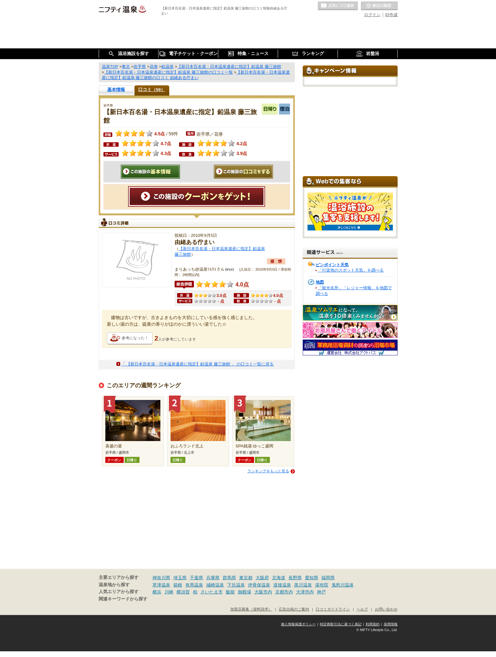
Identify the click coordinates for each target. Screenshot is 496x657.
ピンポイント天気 (332, 264)
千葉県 (196, 577)
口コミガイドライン (333, 609)
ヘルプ (362, 609)
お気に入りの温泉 (338, 6)
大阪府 (262, 577)
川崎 (168, 591)
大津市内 (305, 591)
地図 (320, 282)
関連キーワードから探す (123, 599)
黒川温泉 (303, 584)
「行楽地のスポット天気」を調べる (351, 270)
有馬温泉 (194, 584)
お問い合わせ (386, 609)
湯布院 (321, 584)
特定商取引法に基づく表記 (341, 624)
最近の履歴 (379, 6)
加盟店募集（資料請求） (251, 609)
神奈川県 (161, 577)
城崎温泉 (215, 584)
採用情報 (391, 624)
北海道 (278, 577)
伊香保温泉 (259, 584)
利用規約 (373, 624)
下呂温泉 (236, 584)
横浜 (156, 591)
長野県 (295, 577)
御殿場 (244, 591)
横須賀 (183, 591)
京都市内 (284, 591)
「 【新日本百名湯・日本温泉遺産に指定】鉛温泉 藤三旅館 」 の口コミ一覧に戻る (197, 364)
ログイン (372, 14)
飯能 (230, 591)
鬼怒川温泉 (343, 584)
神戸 (321, 591)
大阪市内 (263, 591)
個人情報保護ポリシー (298, 624)
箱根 (177, 584)
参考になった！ (135, 338)
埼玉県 (180, 577)
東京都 (245, 577)
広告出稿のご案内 (294, 609)
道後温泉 (282, 584)
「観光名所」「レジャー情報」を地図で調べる (354, 291)
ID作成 (391, 14)
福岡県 (328, 577)
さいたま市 (212, 591)
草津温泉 (161, 584)
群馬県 (229, 577)
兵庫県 (213, 577)
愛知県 (311, 577)
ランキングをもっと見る (268, 471)
